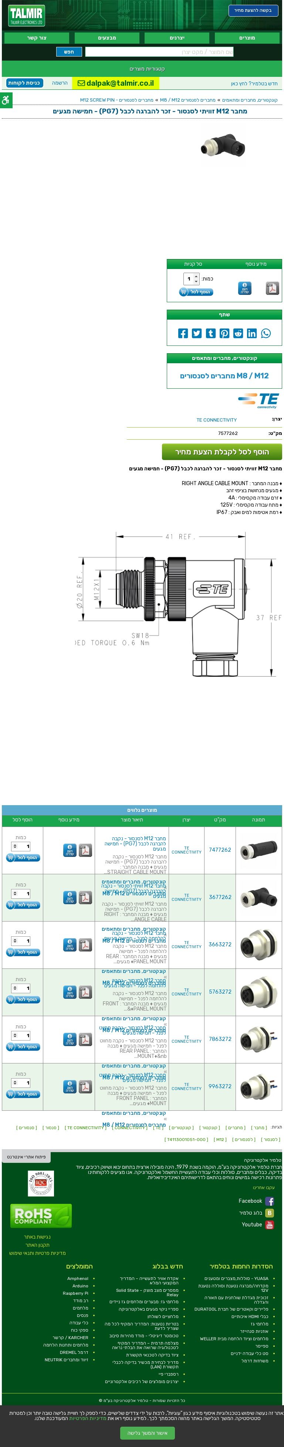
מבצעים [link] (107, 38)
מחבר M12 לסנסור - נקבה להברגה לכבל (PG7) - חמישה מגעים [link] (135, 843)
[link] (26, 16)
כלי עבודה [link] (79, 1322)
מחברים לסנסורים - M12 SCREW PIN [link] (116, 100)
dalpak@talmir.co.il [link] (116, 83)
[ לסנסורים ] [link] (244, 1139)
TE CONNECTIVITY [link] (187, 850)
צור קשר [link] (37, 38)
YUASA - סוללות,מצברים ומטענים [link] (236, 1278)
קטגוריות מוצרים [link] (147, 68)
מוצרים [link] (247, 38)
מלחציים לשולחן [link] (163, 1316)
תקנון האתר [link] (38, 1245)
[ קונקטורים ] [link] (181, 1127)
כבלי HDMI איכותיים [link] (249, 1316)
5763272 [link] (220, 992)
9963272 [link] (220, 1086)
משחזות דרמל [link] (254, 1360)
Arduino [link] (80, 1285)
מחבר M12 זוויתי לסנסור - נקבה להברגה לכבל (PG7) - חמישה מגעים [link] (133, 891)
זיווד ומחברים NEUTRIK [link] (66, 1359)
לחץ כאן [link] (254, 84)
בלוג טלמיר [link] (256, 1213)
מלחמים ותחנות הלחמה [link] (65, 1345)
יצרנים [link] (177, 38)
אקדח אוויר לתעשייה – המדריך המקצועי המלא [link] (149, 1281)
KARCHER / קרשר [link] (70, 1337)
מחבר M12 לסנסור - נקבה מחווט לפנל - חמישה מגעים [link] (132, 1030)
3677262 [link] (220, 897)
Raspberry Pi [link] (75, 1293)
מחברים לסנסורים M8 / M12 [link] (188, 100)
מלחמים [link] (80, 1308)
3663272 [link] (220, 945)
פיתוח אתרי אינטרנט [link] (26, 1157)
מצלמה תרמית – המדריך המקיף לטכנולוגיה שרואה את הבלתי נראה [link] (145, 1345)
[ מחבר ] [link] (259, 1127)
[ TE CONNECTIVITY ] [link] (86, 1127)
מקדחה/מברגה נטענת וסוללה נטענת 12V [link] (233, 1288)
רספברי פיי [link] (169, 1374)
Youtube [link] (258, 1224)
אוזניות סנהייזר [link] (254, 1331)
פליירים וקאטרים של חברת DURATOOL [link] (231, 1309)
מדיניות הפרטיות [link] (87, 1418)
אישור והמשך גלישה (148, 1433)
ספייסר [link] (261, 1346)
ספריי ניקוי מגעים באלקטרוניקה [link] (149, 1309)
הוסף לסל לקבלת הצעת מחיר (222, 451)
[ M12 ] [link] (220, 1139)
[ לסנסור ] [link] (270, 1139)
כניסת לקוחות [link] (24, 83)
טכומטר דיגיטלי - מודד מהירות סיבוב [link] (144, 1335)
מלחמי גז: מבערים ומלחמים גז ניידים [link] (144, 1301)
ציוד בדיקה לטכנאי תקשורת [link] (152, 1355)
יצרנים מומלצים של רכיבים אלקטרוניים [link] (142, 1381)
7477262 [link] (220, 850)
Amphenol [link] (77, 1278)
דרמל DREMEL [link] (74, 1352)
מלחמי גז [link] (259, 1324)
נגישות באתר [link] (37, 1237)
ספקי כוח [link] (79, 1330)
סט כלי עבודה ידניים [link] (249, 1353)
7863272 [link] (220, 1039)
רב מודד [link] (80, 1300)
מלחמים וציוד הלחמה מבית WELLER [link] (234, 1338)
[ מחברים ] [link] (235, 1127)
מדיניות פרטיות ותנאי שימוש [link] (37, 1253)
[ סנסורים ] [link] (26, 1127)
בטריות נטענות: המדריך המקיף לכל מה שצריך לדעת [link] (142, 1326)
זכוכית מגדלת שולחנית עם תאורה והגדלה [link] (236, 1300)
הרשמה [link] (60, 83)
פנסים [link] (82, 1315)
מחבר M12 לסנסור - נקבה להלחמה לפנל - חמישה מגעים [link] (135, 936)
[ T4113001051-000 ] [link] (186, 1139)
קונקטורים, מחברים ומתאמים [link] (250, 100)
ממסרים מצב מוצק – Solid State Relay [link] (147, 1292)
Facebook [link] (256, 1201)
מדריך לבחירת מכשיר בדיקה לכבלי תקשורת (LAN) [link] (145, 1364)
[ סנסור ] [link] (50, 1127)
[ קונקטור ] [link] (209, 1127)
